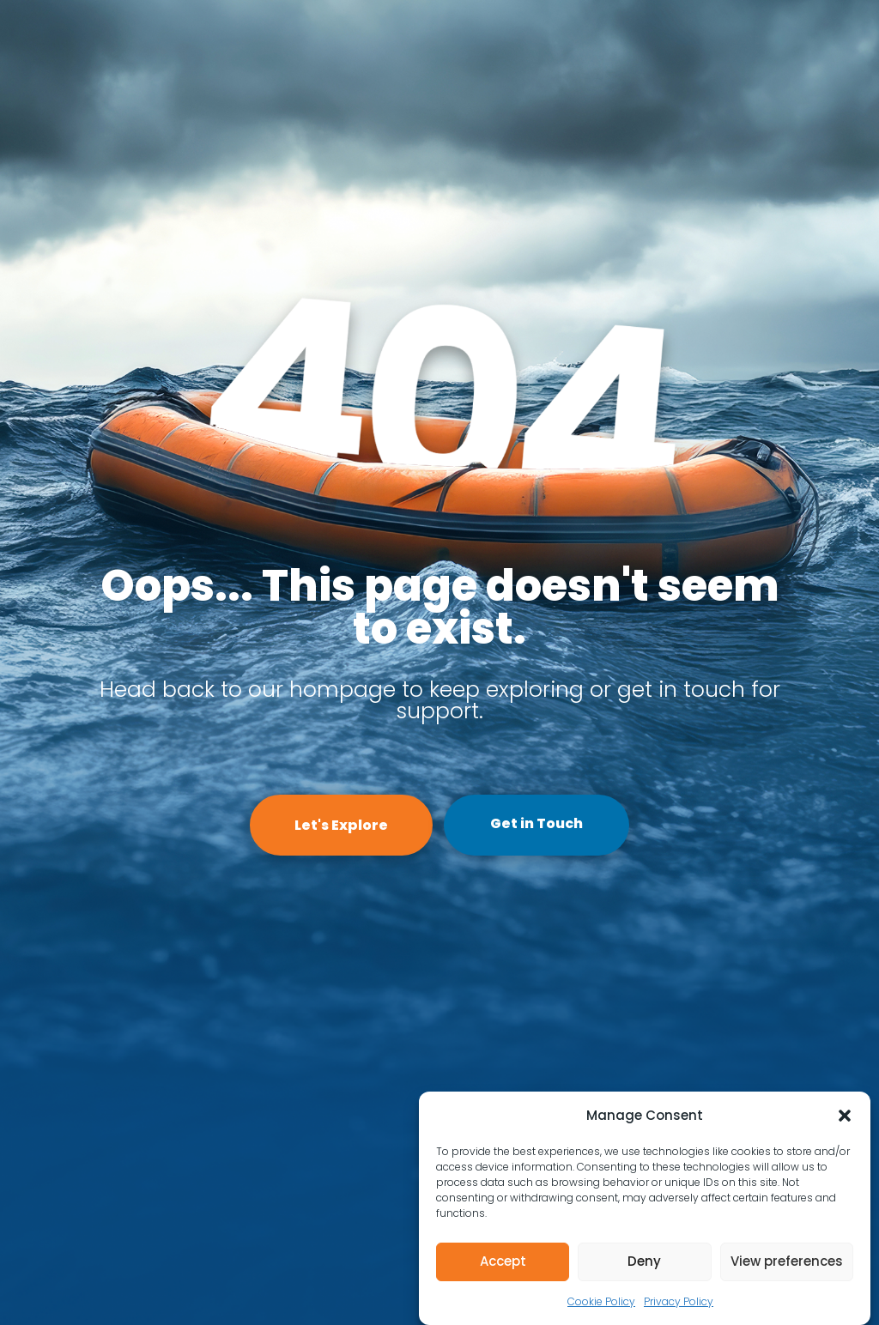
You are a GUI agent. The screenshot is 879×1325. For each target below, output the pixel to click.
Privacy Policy (678, 1301)
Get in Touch (536, 823)
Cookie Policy (601, 1301)
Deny (644, 1261)
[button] (844, 1115)
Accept (503, 1261)
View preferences (786, 1261)
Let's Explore (341, 825)
